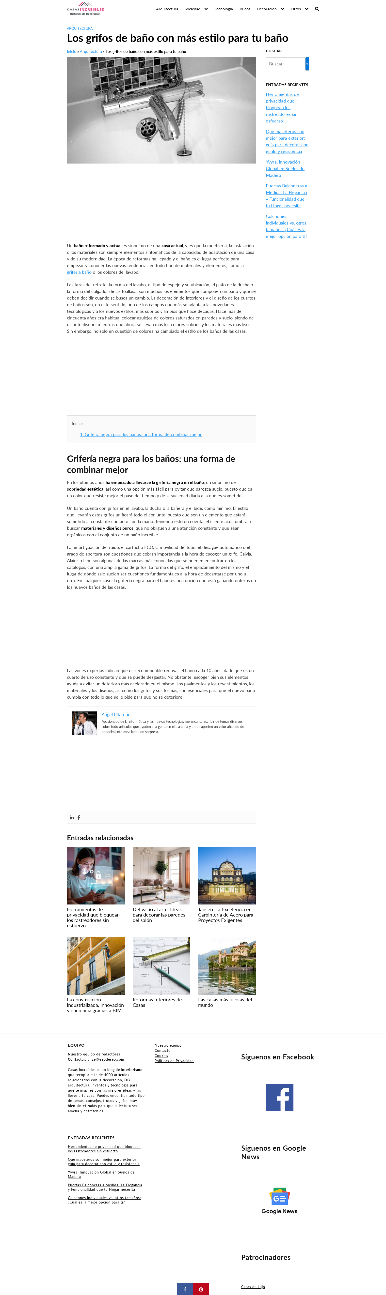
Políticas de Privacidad (174, 1061)
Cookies (161, 1056)
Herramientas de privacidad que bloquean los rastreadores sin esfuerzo (282, 107)
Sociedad (192, 8)
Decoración (267, 8)
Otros (296, 8)
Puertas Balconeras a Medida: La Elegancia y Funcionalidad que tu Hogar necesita (105, 1187)
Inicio (71, 51)
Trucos (244, 8)
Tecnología (224, 8)
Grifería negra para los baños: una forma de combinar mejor (141, 434)
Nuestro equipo (168, 1045)
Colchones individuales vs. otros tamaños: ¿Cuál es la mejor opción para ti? (104, 1200)
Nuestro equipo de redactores (94, 1054)
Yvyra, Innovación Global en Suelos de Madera (285, 168)
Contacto (163, 1050)
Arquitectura (167, 8)
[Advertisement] (161, 205)
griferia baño (79, 272)
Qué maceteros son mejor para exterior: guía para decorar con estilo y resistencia (104, 1161)
